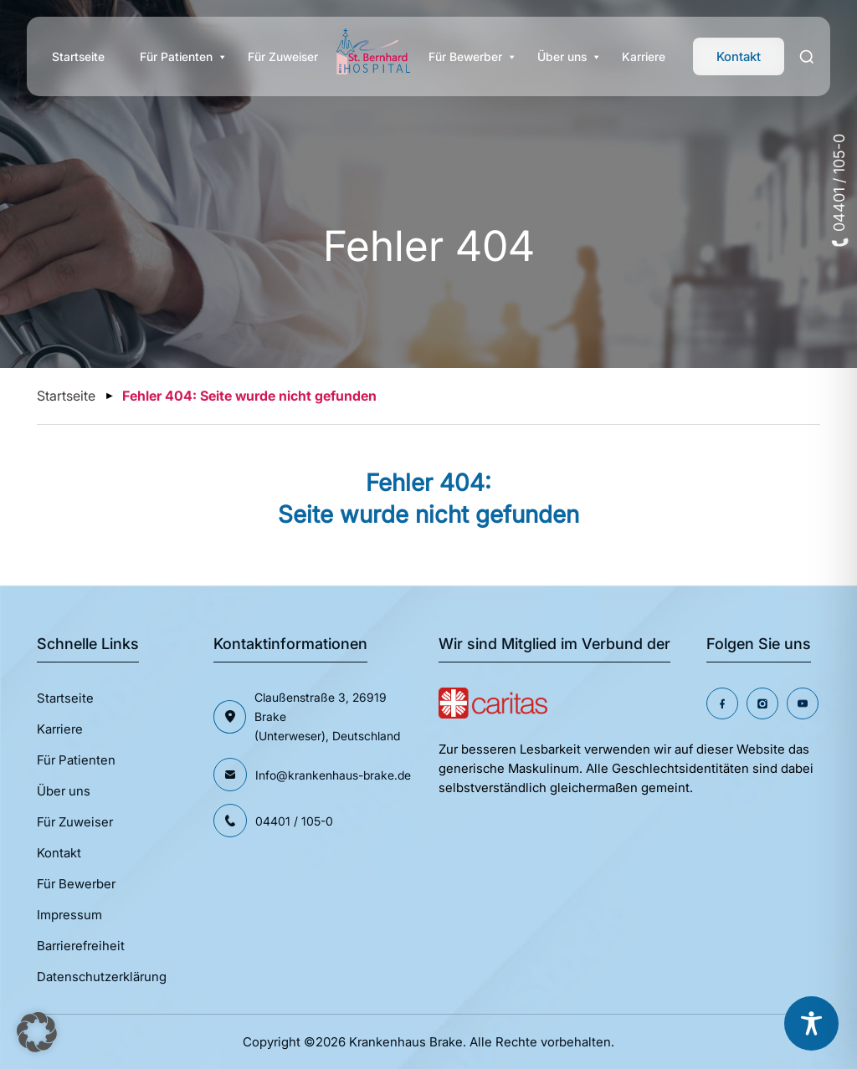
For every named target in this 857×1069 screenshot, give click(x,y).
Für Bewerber (465, 57)
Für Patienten (176, 57)
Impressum (69, 915)
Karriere (643, 56)
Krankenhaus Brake (406, 1042)
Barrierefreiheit (81, 946)
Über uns (562, 57)
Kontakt (738, 56)
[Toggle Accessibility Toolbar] (811, 1023)
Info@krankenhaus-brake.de (333, 775)
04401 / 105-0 (839, 190)
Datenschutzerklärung (102, 977)
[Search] (807, 57)
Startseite (78, 56)
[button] (37, 1032)
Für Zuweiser (283, 56)
